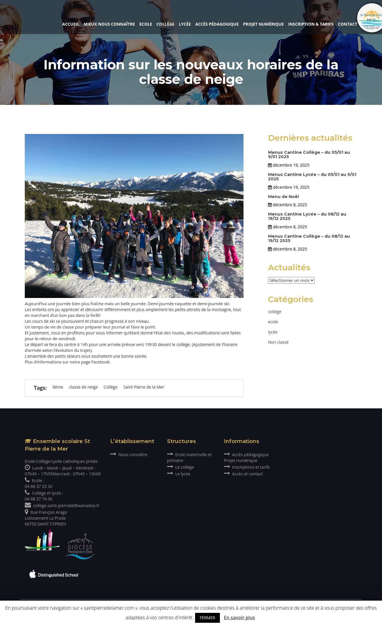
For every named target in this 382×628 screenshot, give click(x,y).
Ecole (145, 24)
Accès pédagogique (217, 24)
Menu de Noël (283, 196)
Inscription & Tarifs (310, 24)
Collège (166, 24)
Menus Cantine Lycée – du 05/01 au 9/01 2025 (312, 176)
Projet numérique (263, 24)
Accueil (70, 24)
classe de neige (83, 387)
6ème (57, 387)
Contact (347, 24)
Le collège (180, 467)
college (274, 311)
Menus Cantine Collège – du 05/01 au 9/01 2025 (309, 154)
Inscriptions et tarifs (247, 467)
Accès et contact (243, 474)
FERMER (207, 617)
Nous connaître (129, 454)
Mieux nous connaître (109, 24)
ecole (273, 321)
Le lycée (178, 474)
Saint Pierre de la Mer (143, 387)
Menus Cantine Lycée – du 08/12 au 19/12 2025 (307, 216)
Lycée (185, 24)
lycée (273, 332)
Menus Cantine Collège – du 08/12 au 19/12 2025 (309, 238)
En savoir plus (239, 617)
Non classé (278, 342)
